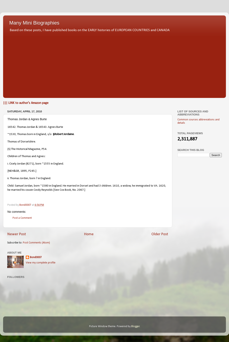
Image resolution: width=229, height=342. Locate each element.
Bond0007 (36, 257)
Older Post (159, 234)
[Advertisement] (114, 64)
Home (89, 234)
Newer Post (16, 234)
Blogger (135, 326)
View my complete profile (40, 262)
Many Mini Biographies (34, 23)
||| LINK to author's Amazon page (25, 103)
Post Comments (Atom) (36, 242)
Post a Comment (22, 218)
